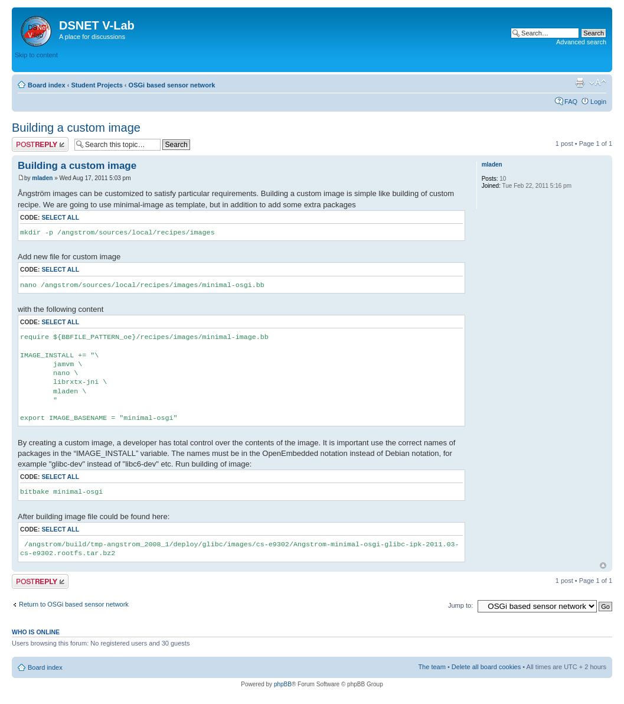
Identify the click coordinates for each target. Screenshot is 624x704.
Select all (60, 217)
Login (598, 101)
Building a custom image (76, 127)
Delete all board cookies (486, 666)
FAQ (570, 101)
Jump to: (460, 605)
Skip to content (36, 54)
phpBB (283, 684)
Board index (47, 85)
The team (431, 666)
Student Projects (96, 85)
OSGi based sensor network (172, 85)
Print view (579, 82)
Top (603, 565)
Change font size (597, 82)
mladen (42, 178)
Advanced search (581, 41)
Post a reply (40, 144)
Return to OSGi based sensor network (74, 604)
